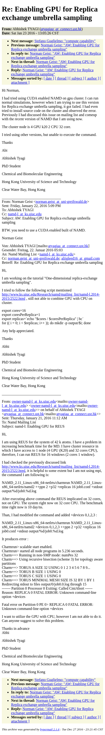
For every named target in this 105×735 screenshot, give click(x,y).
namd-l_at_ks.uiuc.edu (25, 214)
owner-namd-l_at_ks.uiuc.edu (34, 401)
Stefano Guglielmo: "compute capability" (65, 41)
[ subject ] (76, 78)
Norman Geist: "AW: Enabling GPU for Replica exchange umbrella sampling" (55, 47)
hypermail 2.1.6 (50, 729)
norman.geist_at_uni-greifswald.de (61, 202)
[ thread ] (62, 78)
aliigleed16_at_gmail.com (80, 258)
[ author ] (92, 78)
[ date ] (49, 78)
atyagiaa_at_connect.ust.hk (68, 246)
